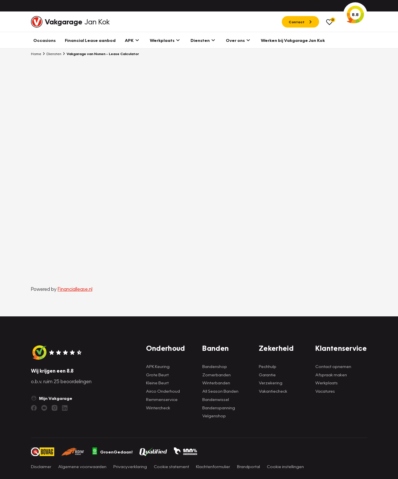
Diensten (51, 53)
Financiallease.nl (75, 289)
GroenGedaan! (112, 451)
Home (36, 53)
